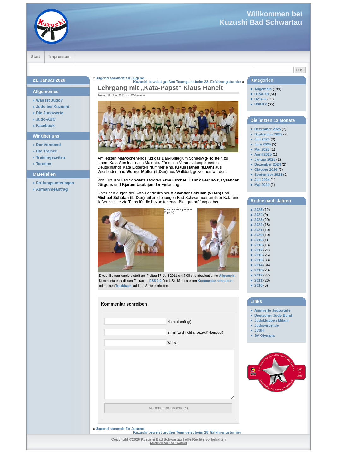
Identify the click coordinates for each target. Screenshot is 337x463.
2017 (258, 250)
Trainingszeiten (50, 157)
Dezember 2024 (267, 164)
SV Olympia (264, 335)
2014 (258, 265)
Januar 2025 (264, 159)
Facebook (45, 125)
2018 (258, 245)
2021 (258, 230)
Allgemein (227, 275)
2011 (258, 280)
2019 (258, 240)
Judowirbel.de (266, 325)
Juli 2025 (262, 139)
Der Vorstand (48, 145)
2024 (258, 215)
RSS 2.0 (155, 280)
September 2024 (268, 174)
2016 (258, 255)
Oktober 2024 (265, 169)
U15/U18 (261, 94)
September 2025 (268, 134)
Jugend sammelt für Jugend (120, 78)
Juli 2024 (262, 179)
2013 (258, 270)
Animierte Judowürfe (272, 310)
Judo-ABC (46, 119)
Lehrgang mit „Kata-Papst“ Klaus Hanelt (160, 87)
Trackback (123, 286)
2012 (258, 275)
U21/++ (260, 99)
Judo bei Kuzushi (52, 106)
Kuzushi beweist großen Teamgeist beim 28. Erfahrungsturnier (187, 82)
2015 (258, 260)
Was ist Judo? (49, 100)
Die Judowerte (49, 113)
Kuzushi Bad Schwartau (260, 22)
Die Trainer (46, 151)
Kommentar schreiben (215, 280)
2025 (258, 209)
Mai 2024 (261, 185)
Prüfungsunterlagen (55, 183)
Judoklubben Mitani (271, 320)
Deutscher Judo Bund (273, 315)
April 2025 (263, 154)
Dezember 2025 (267, 129)
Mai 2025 (261, 149)
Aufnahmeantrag (52, 189)
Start (35, 56)
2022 (258, 225)
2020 (258, 235)
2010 (258, 285)
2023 (258, 220)
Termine (43, 164)
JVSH (259, 330)
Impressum (60, 56)
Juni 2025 (262, 144)
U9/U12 (260, 104)
